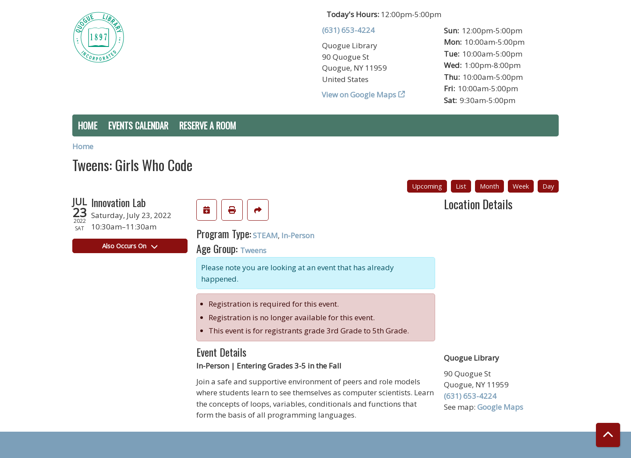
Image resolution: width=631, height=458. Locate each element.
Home (87, 125)
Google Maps (500, 407)
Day (548, 186)
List (461, 186)
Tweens (253, 250)
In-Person (297, 235)
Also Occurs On (129, 245)
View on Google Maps (359, 94)
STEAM (265, 235)
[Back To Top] (608, 435)
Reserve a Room (207, 125)
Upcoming (427, 186)
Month (489, 186)
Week (521, 186)
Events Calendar (138, 125)
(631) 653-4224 (348, 30)
